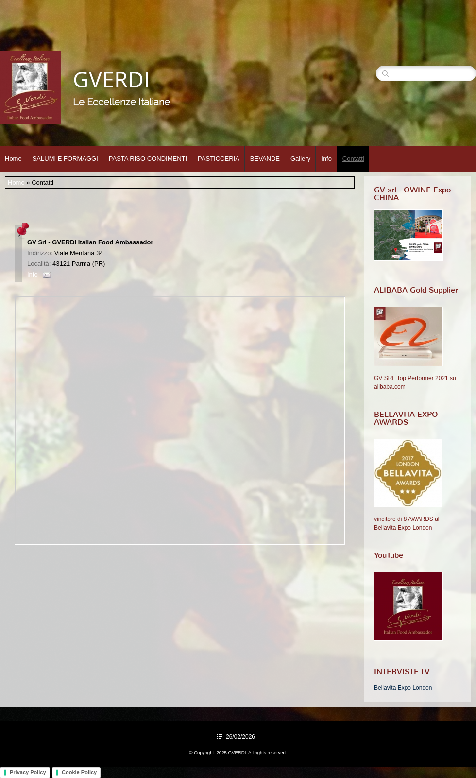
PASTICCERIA (218, 158)
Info (326, 158)
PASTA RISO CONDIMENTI (148, 158)
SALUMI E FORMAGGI (65, 158)
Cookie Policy (79, 772)
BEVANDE (265, 158)
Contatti (353, 158)
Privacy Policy (28, 772)
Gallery (300, 158)
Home (13, 158)
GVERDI (111, 79)
